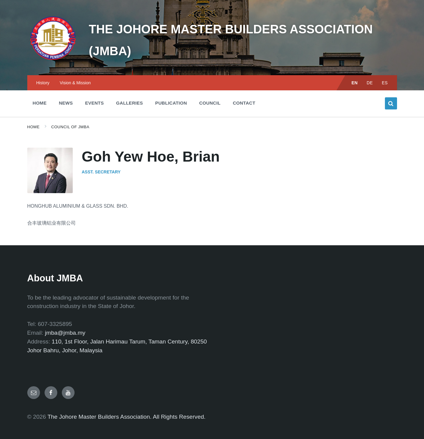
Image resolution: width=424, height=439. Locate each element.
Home (33, 117)
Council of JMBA (70, 117)
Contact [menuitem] (244, 93)
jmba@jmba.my (65, 323)
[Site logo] (48, 53)
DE (370, 73)
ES (385, 73)
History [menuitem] (43, 73)
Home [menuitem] (40, 93)
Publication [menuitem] (171, 93)
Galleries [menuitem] (129, 93)
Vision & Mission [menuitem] (75, 73)
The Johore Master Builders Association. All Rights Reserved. (127, 407)
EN (355, 73)
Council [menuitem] (209, 93)
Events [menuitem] (94, 93)
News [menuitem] (66, 93)
